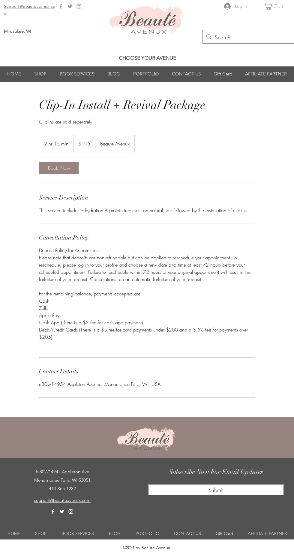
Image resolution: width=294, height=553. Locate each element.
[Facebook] (61, 6)
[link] (59, 168)
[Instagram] (79, 6)
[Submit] (216, 490)
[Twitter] (70, 6)
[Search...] (248, 37)
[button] (277, 6)
